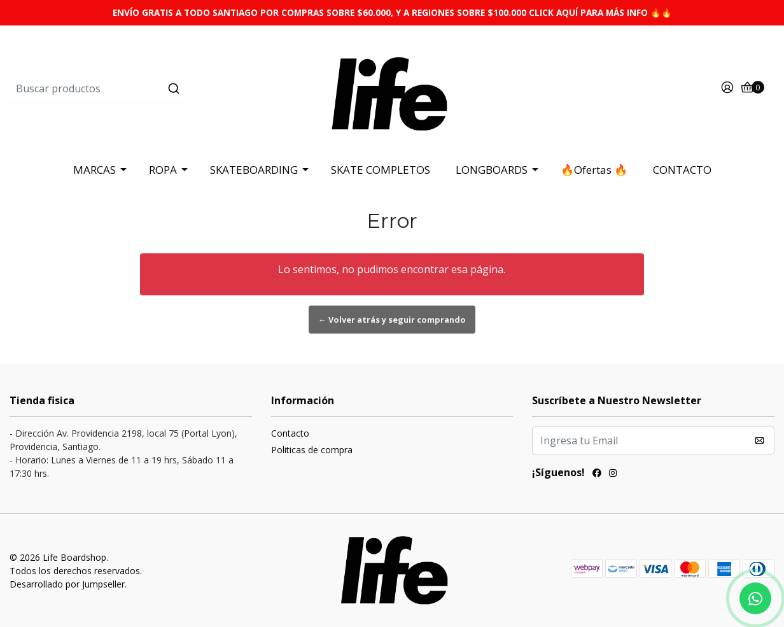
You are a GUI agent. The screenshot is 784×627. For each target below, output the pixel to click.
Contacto (290, 433)
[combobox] (137, 88)
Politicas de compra (312, 450)
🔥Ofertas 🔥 (594, 169)
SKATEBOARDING (254, 169)
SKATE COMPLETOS (380, 169)
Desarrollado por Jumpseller (67, 584)
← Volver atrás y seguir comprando (392, 319)
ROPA (163, 169)
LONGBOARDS (492, 169)
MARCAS (94, 169)
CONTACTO (682, 169)
